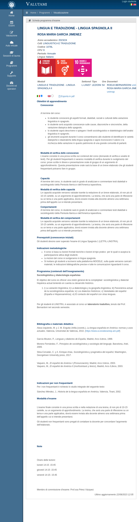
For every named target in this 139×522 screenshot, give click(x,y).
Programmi (44, 12)
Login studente (129, 1)
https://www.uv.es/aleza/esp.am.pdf (102, 331)
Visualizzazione (60, 12)
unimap (111, 91)
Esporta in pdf (66, 96)
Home (33, 12)
